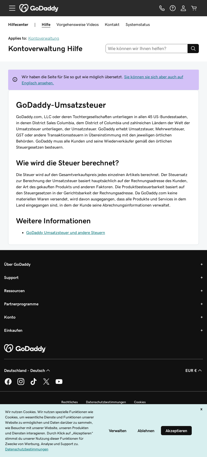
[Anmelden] (183, 8)
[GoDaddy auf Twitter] (46, 384)
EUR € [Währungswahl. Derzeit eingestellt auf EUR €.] (194, 370)
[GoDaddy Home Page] (25, 348)
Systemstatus (138, 24)
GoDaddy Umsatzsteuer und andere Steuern (65, 232)
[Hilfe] (173, 8)
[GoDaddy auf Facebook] (8, 384)
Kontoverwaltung (43, 38)
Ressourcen (14, 291)
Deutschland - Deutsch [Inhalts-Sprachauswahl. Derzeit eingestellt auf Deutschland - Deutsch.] (27, 370)
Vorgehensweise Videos (77, 24)
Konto (10, 317)
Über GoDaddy (17, 264)
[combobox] (147, 48)
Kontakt (112, 24)
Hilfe (46, 24)
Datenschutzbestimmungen (106, 402)
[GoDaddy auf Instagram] (21, 384)
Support (11, 277)
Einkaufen (13, 330)
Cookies (140, 402)
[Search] (193, 48)
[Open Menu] (10, 8)
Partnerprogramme (21, 304)
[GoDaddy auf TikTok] (33, 384)
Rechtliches (69, 402)
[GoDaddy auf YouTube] (59, 384)
